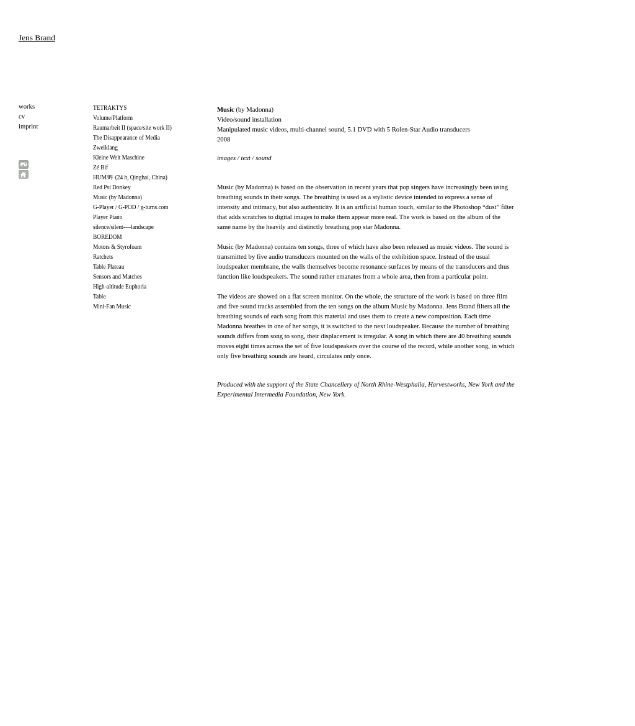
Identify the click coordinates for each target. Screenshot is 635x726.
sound (263, 158)
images (226, 158)
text (246, 158)
